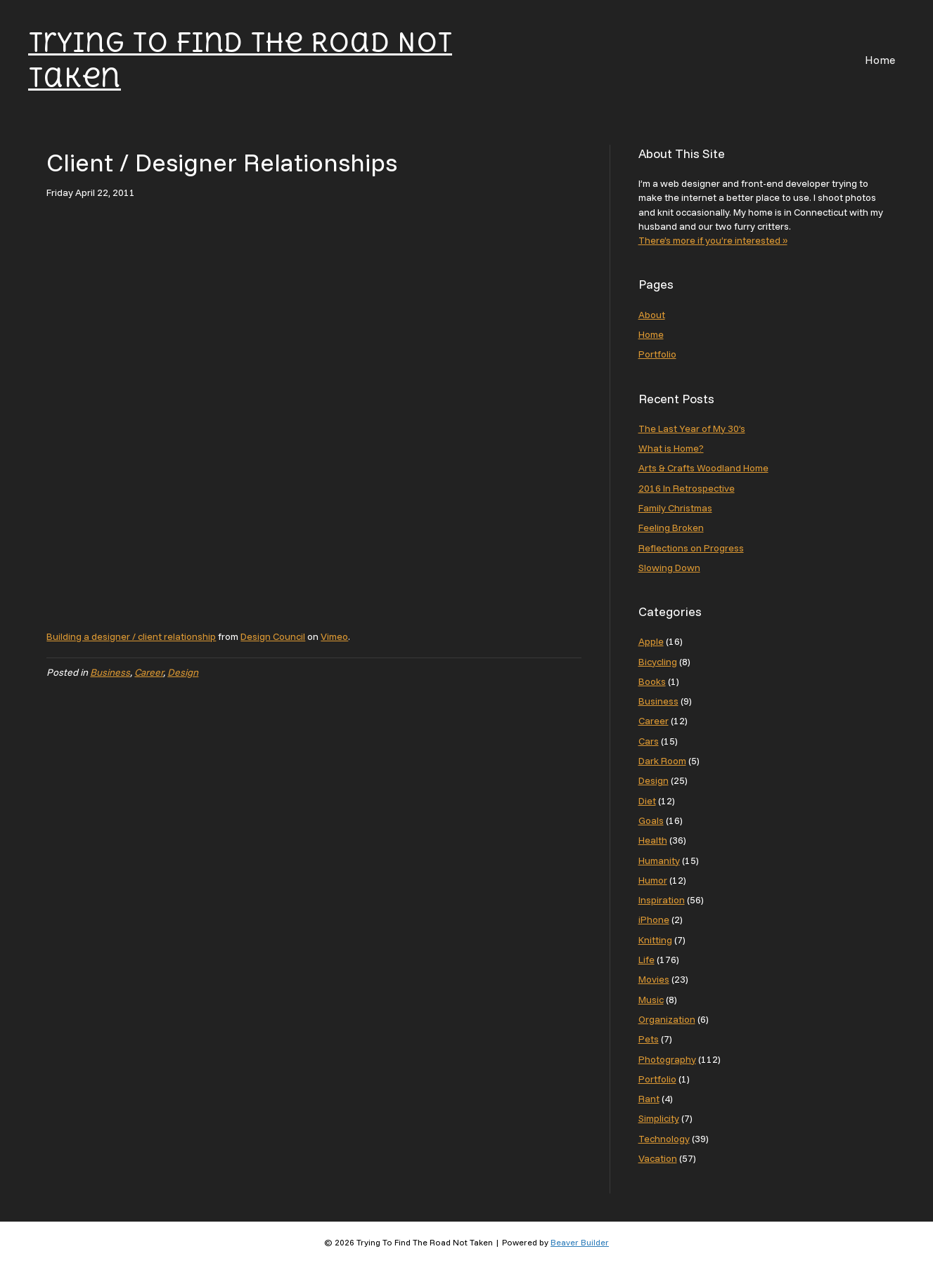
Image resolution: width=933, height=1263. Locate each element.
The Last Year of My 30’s (691, 428)
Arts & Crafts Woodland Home (703, 468)
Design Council (272, 636)
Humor (652, 880)
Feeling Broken (671, 527)
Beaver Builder (580, 1242)
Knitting (655, 940)
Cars (648, 741)
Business (110, 672)
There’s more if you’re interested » (712, 240)
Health (652, 840)
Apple (651, 641)
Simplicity (658, 1118)
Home (880, 60)
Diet (647, 800)
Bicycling (657, 661)
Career (148, 672)
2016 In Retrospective (686, 488)
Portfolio (657, 354)
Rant (648, 1098)
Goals (651, 820)
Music (651, 999)
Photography (667, 1059)
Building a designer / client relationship (131, 636)
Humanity (659, 860)
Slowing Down (669, 567)
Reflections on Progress (691, 548)
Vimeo (334, 636)
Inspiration (661, 900)
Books (652, 681)
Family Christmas (675, 508)
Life (646, 959)
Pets (648, 1039)
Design (182, 672)
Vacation (657, 1158)
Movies (653, 979)
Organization (666, 1019)
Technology (664, 1138)
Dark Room (662, 760)
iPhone (653, 919)
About (651, 314)
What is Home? (671, 448)
